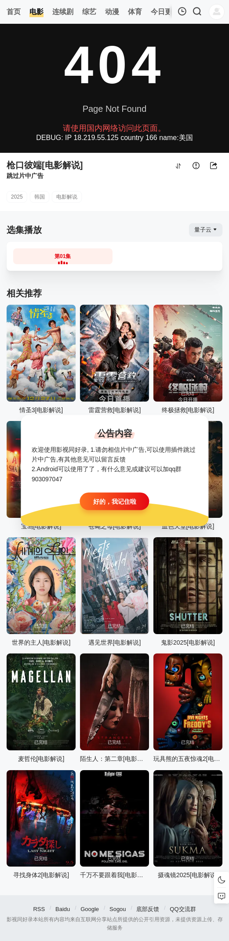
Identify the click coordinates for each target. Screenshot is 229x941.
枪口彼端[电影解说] (45, 165)
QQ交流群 (183, 909)
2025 (17, 197)
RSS (39, 909)
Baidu (62, 909)
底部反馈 (147, 909)
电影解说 (66, 197)
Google (89, 909)
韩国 (39, 197)
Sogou (117, 909)
